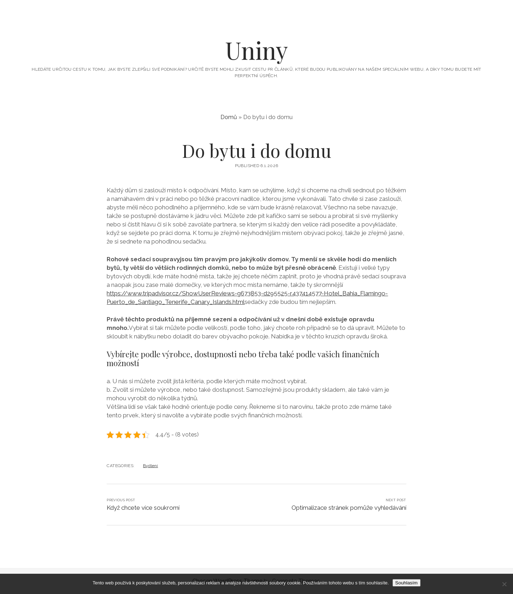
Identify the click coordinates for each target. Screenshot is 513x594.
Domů (228, 117)
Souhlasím (406, 582)
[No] (504, 584)
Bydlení (150, 465)
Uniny (256, 50)
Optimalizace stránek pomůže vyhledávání (349, 507)
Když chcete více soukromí (143, 507)
